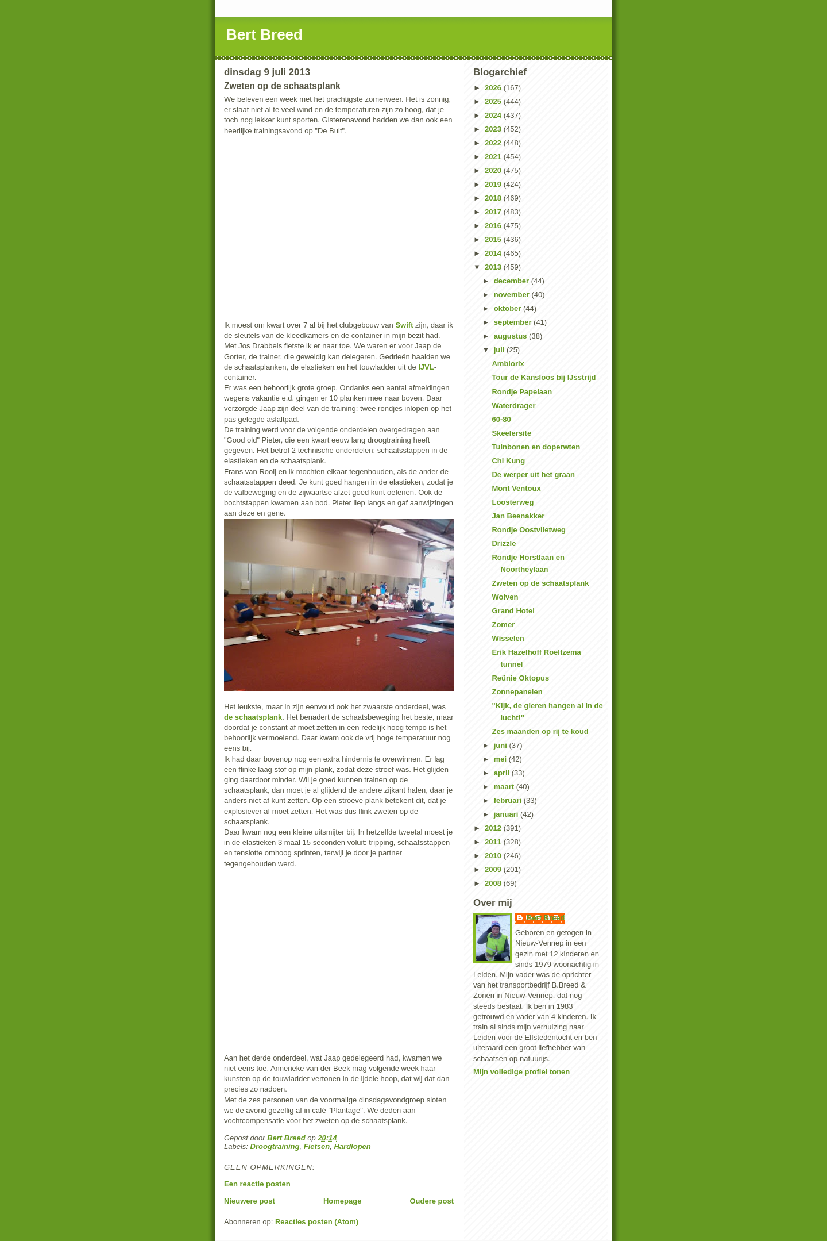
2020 (494, 170)
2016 (494, 225)
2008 (494, 883)
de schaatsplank (253, 717)
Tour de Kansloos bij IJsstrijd (544, 377)
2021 (494, 156)
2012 (494, 828)
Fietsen (317, 1146)
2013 (494, 267)
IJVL (426, 367)
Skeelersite (511, 433)
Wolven (505, 597)
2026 (494, 87)
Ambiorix (508, 363)
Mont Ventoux (516, 488)
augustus (511, 336)
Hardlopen (352, 1146)
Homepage (342, 1201)
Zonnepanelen (517, 691)
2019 (494, 184)
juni (501, 745)
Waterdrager (513, 405)
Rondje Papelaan (522, 391)
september (514, 322)
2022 (494, 143)
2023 (494, 129)
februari (509, 800)
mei (501, 759)
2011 (494, 841)
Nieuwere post (249, 1201)
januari (507, 814)
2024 (494, 115)
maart (505, 786)
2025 (494, 101)
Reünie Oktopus (520, 678)
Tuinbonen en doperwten (536, 447)
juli (500, 349)
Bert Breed (264, 34)
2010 (494, 855)
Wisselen (508, 638)
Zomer (503, 624)
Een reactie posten (257, 1183)
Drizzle (504, 543)
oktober (508, 308)
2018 (494, 198)
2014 (494, 253)
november (513, 294)
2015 (494, 239)
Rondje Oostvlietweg (529, 529)
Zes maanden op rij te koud (540, 731)
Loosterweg (513, 502)
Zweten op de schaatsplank (540, 583)
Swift (404, 325)
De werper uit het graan (533, 474)
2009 (494, 869)
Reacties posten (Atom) (316, 1221)
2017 (494, 212)
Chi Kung (508, 460)
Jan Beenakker (518, 516)
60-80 (501, 419)
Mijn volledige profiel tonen (521, 1071)
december (512, 280)
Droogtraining (275, 1146)
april (503, 773)
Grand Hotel (513, 610)
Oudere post (431, 1201)
